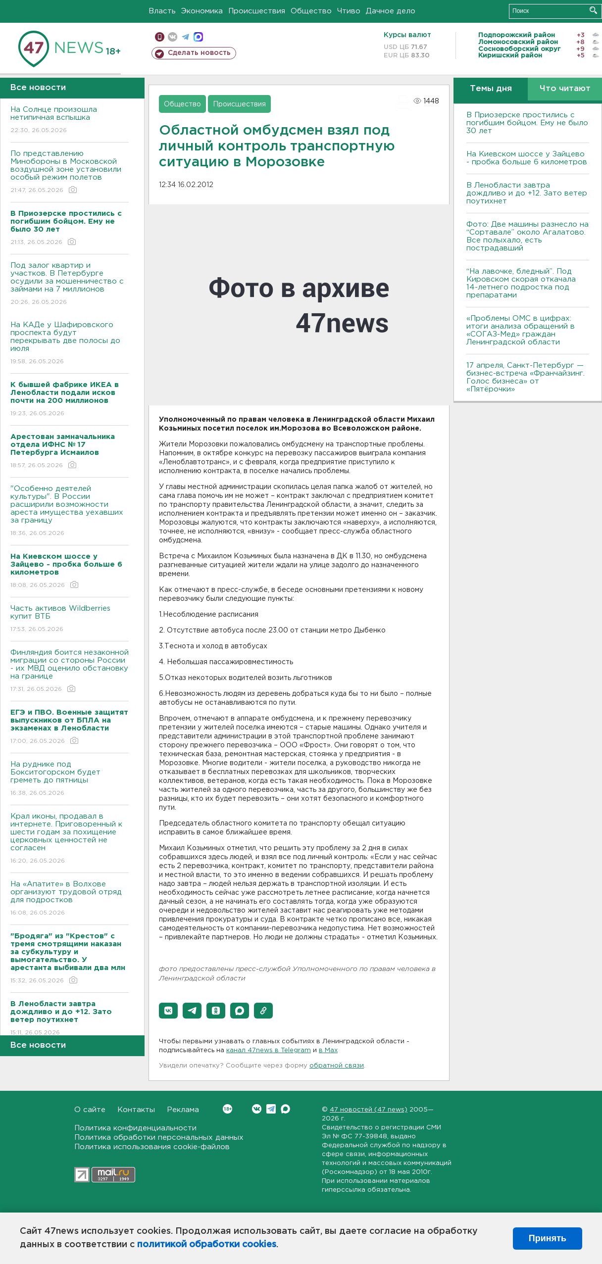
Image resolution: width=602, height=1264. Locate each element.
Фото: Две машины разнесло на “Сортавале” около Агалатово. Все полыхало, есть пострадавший (527, 236)
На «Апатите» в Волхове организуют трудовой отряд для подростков (69, 899)
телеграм (185, 37)
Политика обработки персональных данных (159, 1137)
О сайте (89, 1110)
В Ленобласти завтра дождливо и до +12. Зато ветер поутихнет (526, 193)
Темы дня (491, 89)
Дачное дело (390, 11)
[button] (168, 1011)
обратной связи (336, 1066)
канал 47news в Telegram (268, 1050)
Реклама (183, 1110)
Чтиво (348, 11)
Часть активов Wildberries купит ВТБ (69, 619)
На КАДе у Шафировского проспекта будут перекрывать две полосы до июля (69, 344)
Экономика (202, 11)
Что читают (565, 89)
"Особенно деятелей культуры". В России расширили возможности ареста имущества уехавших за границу (69, 511)
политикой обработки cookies (206, 1245)
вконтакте (172, 37)
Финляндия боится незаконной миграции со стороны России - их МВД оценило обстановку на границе (69, 671)
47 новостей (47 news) (368, 1110)
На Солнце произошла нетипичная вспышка (69, 120)
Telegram (271, 1109)
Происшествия (256, 11)
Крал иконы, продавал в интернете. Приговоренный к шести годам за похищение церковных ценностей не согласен (69, 839)
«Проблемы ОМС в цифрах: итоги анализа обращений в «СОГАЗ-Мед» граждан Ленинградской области (520, 330)
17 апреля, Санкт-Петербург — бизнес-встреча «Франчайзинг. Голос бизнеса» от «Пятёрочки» (525, 377)
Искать (593, 10)
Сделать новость (199, 53)
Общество (311, 11)
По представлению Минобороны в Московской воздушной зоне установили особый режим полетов (69, 172)
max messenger (198, 37)
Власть (162, 11)
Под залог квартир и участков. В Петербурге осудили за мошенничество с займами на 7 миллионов (69, 284)
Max (285, 1109)
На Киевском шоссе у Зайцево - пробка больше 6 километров (526, 158)
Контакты (136, 1110)
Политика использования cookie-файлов (152, 1147)
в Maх (328, 1050)
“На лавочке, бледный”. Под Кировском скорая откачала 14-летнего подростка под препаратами (521, 283)
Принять (547, 1238)
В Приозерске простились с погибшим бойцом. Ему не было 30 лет (527, 123)
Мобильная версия (159, 37)
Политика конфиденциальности (135, 1128)
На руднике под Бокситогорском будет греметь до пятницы (69, 779)
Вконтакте (227, 1109)
